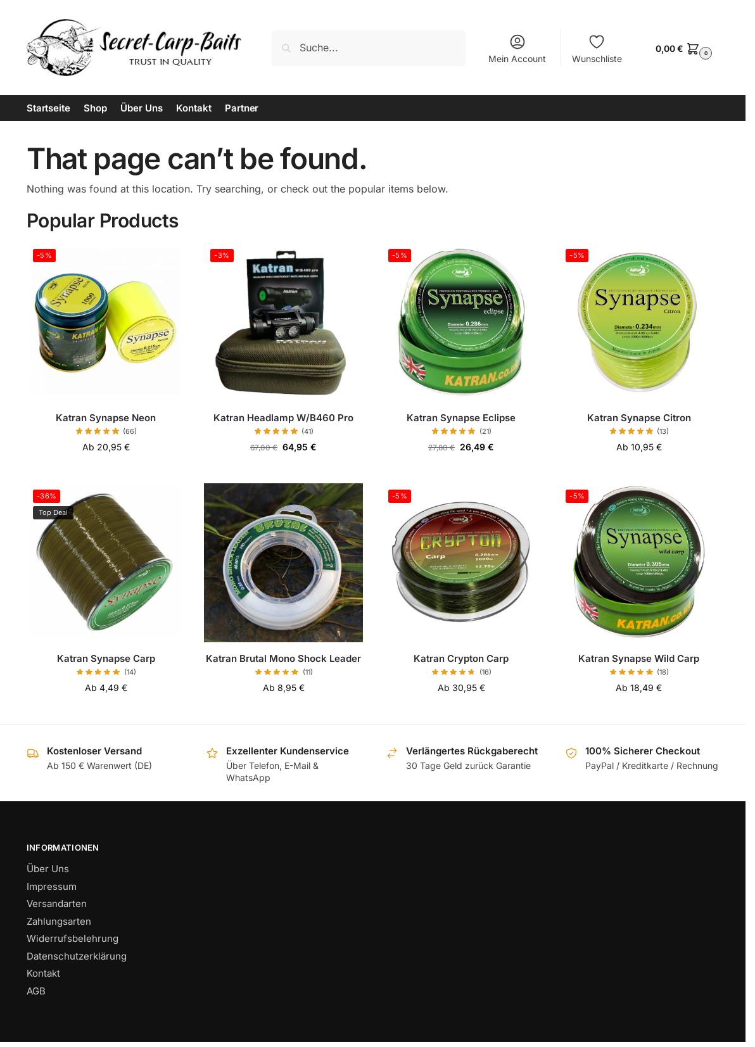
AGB (36, 991)
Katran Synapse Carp (106, 658)
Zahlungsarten (59, 921)
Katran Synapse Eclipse (461, 418)
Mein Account (517, 48)
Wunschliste (597, 48)
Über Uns (48, 869)
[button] (682, 47)
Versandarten (57, 904)
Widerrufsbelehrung (72, 938)
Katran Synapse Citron (639, 418)
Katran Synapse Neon (106, 418)
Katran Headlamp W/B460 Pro (283, 418)
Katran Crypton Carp (461, 658)
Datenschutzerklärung (77, 956)
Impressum (52, 886)
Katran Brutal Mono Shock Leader (283, 658)
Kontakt (43, 973)
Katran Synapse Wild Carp (638, 658)
